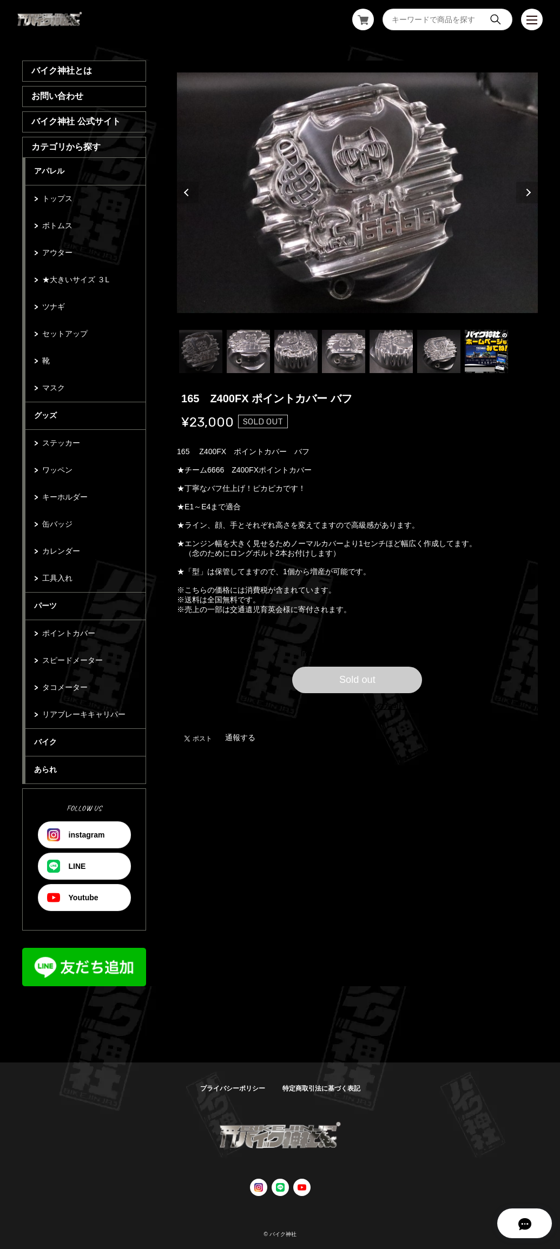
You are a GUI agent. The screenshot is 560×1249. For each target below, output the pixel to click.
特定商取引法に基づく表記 (321, 1088)
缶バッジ (57, 524)
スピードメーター (72, 660)
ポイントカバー (68, 633)
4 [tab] (343, 351)
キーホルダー (65, 497)
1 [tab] (200, 351)
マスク (53, 387)
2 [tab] (248, 351)
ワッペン (57, 470)
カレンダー (61, 551)
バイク (45, 742)
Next (527, 192)
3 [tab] (296, 351)
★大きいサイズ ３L (75, 279)
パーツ (45, 605)
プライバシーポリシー (232, 1088)
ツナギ (53, 306)
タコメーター (65, 687)
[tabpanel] (357, 192)
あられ (45, 769)
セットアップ (65, 333)
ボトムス (57, 225)
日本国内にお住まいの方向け (357, 706)
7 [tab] (486, 351)
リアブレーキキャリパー (84, 714)
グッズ (45, 415)
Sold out (357, 679)
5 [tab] (391, 351)
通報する (240, 737)
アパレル (49, 171)
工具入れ (57, 578)
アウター (57, 252)
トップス (57, 198)
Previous (188, 192)
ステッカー (61, 443)
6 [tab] (438, 351)
